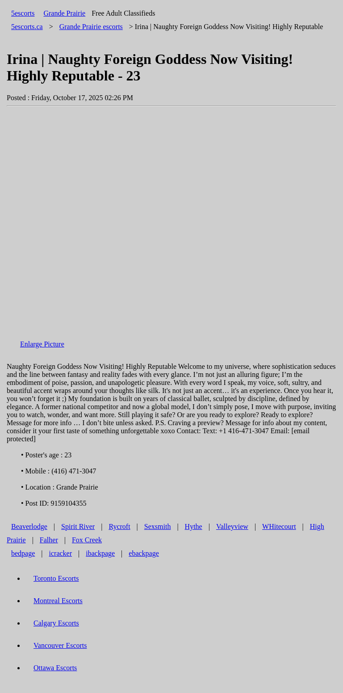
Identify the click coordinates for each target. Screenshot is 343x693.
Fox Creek (87, 540)
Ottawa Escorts (55, 668)
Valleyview (232, 526)
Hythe (193, 526)
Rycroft (119, 526)
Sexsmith (157, 526)
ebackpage (144, 553)
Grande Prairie (64, 13)
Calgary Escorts (56, 623)
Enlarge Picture (42, 344)
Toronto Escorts (56, 578)
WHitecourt (279, 526)
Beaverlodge (29, 526)
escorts (91, 26)
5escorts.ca (27, 26)
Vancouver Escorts (60, 645)
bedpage (23, 553)
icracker (60, 553)
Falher (49, 540)
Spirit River (78, 526)
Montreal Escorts (58, 600)
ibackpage (100, 553)
